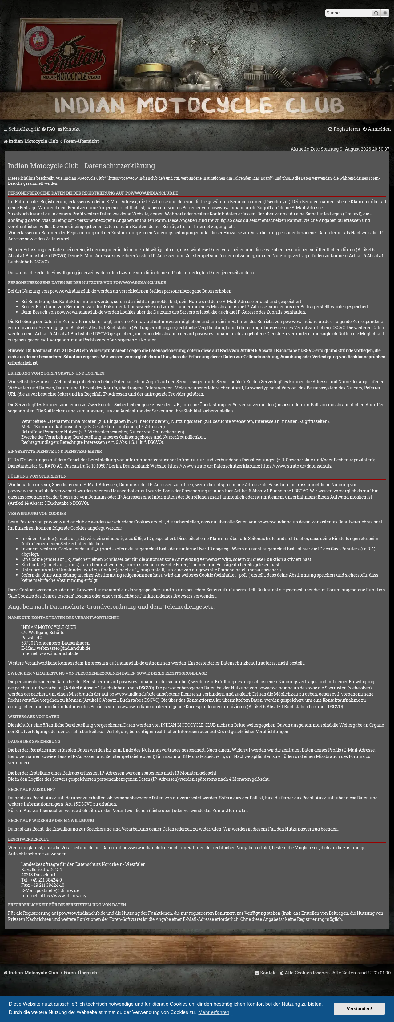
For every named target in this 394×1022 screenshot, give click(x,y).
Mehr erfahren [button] (213, 1012)
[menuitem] (48, 129)
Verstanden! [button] (359, 1008)
